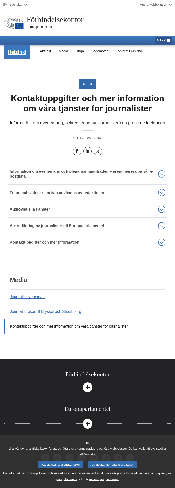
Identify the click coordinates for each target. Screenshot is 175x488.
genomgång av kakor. (104, 483)
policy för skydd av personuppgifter (141, 477)
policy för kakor (66, 483)
